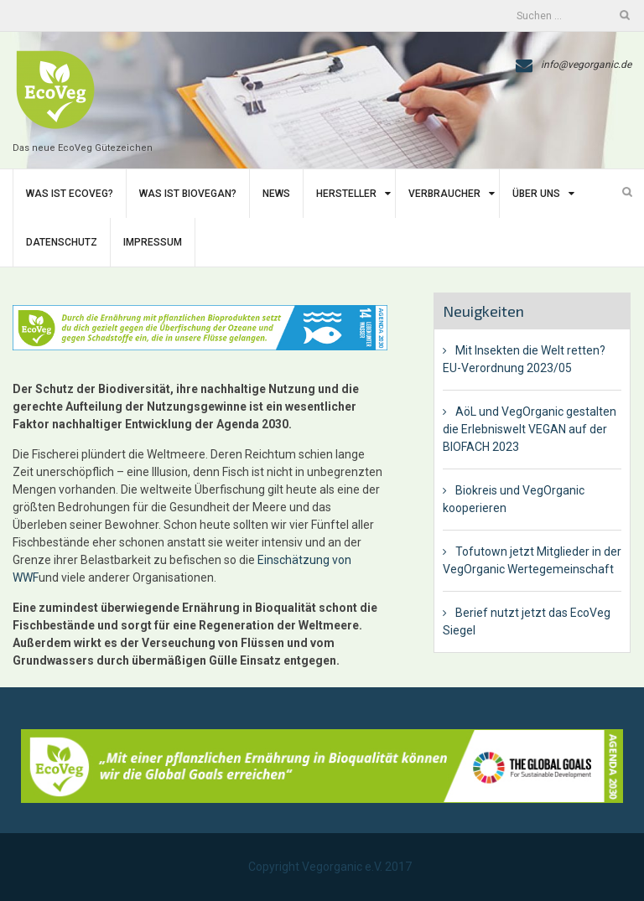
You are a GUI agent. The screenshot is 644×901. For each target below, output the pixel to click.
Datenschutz (61, 242)
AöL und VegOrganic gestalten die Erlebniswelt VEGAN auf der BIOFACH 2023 (529, 429)
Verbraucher (444, 193)
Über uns (536, 193)
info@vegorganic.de (586, 64)
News (276, 193)
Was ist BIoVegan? (187, 193)
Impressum (152, 242)
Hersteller (346, 193)
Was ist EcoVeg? (69, 193)
